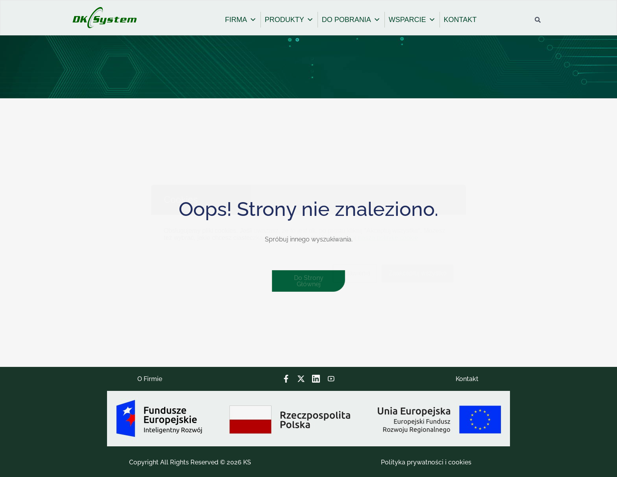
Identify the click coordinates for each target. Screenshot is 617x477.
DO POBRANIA (351, 20)
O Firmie (149, 379)
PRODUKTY (289, 20)
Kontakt (467, 379)
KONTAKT (460, 20)
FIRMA (241, 20)
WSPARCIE (412, 20)
